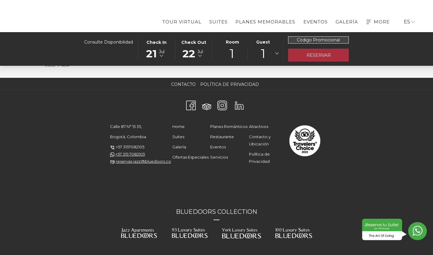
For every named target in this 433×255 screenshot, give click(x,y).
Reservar (318, 55)
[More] (378, 21)
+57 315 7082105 (130, 154)
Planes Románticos (228, 126)
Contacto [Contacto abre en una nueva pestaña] (184, 84)
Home (178, 126)
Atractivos (258, 126)
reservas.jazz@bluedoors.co (143, 161)
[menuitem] (181, 21)
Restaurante (222, 136)
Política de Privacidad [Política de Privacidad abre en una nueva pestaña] (230, 84)
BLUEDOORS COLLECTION (216, 211)
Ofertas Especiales (190, 157)
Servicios (219, 157)
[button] (156, 48)
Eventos (218, 146)
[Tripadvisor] (206, 104)
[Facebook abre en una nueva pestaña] (191, 104)
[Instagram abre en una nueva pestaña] (222, 104)
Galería (179, 146)
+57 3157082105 (130, 146)
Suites (178, 136)
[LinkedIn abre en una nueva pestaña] (239, 104)
